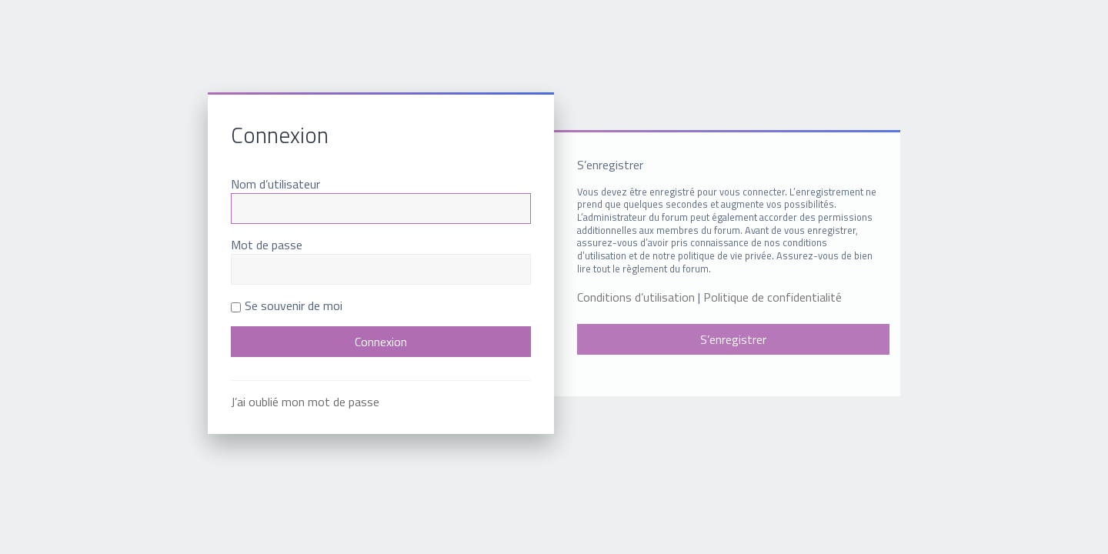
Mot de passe (266, 244)
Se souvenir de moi (286, 305)
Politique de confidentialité (772, 297)
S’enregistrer (733, 339)
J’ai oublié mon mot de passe (305, 401)
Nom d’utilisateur (275, 184)
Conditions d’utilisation (636, 297)
